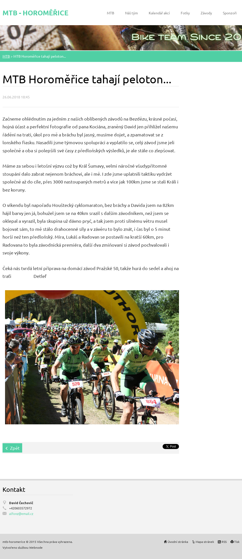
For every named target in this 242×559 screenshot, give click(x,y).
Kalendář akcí (159, 13)
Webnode (36, 547)
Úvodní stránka (178, 542)
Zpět (15, 448)
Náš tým (131, 13)
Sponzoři (230, 13)
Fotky (185, 13)
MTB (110, 13)
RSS (224, 542)
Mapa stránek (205, 542)
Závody (206, 13)
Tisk (236, 542)
